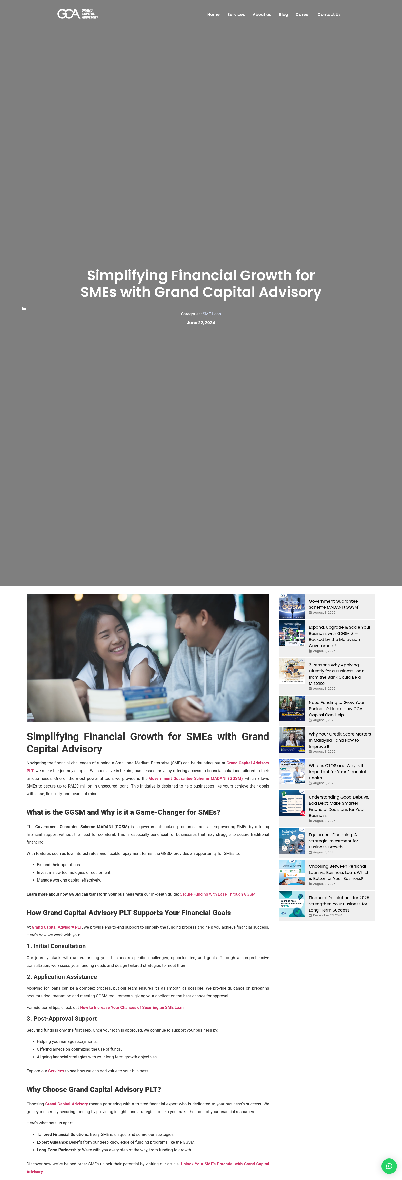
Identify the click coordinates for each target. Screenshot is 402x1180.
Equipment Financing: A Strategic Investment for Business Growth (333, 841)
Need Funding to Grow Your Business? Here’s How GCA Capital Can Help (337, 709)
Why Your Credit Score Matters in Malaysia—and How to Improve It (340, 740)
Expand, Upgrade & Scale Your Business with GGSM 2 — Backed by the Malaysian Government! (339, 636)
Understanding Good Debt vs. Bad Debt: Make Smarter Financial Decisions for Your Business (339, 806)
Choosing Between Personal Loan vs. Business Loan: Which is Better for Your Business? (339, 872)
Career (303, 14)
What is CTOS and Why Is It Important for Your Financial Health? (337, 772)
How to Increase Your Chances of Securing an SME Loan (132, 1007)
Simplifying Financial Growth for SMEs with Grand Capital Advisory (201, 283)
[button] (389, 1166)
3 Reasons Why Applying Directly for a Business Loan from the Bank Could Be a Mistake (336, 674)
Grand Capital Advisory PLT (57, 927)
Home (213, 14)
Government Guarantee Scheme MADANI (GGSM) (196, 778)
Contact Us (329, 14)
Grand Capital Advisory (66, 1104)
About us (262, 14)
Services (236, 14)
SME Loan (212, 314)
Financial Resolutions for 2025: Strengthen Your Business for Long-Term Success (339, 904)
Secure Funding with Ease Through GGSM (218, 894)
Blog (283, 14)
